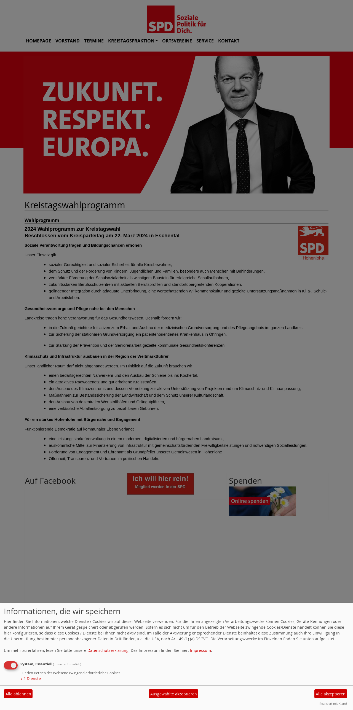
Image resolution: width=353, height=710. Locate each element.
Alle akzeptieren (331, 693)
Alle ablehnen (18, 693)
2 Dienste (30, 678)
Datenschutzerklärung (108, 650)
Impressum (200, 650)
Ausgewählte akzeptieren (173, 693)
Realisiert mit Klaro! (333, 703)
